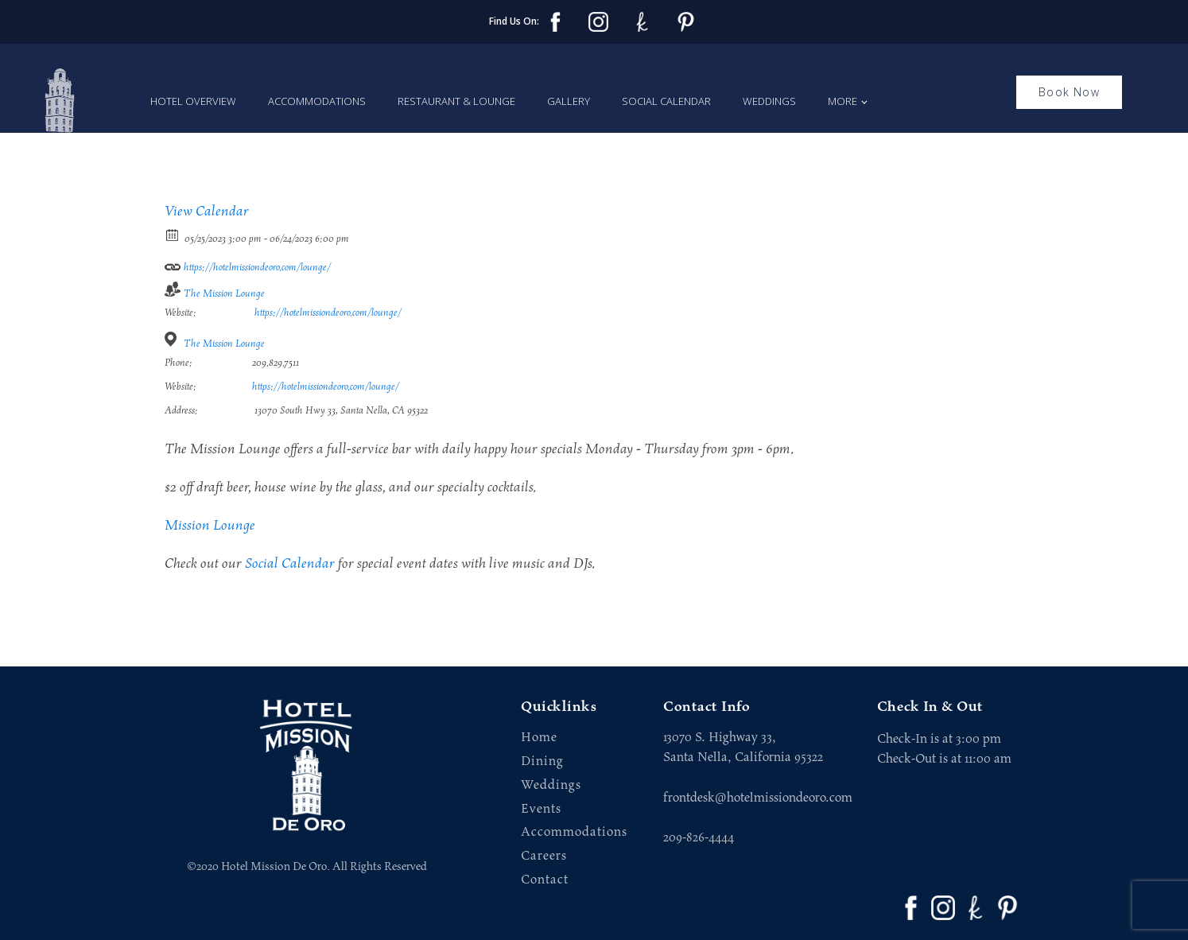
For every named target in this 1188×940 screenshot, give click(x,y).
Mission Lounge (210, 525)
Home (539, 737)
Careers (544, 856)
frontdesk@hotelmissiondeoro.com (757, 798)
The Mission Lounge (224, 294)
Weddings (769, 101)
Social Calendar (666, 101)
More (842, 101)
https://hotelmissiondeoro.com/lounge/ (248, 264)
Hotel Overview (193, 101)
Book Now (1069, 91)
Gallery (568, 101)
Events (541, 809)
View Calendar (207, 211)
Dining (542, 761)
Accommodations (317, 101)
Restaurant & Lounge (456, 101)
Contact (545, 880)
